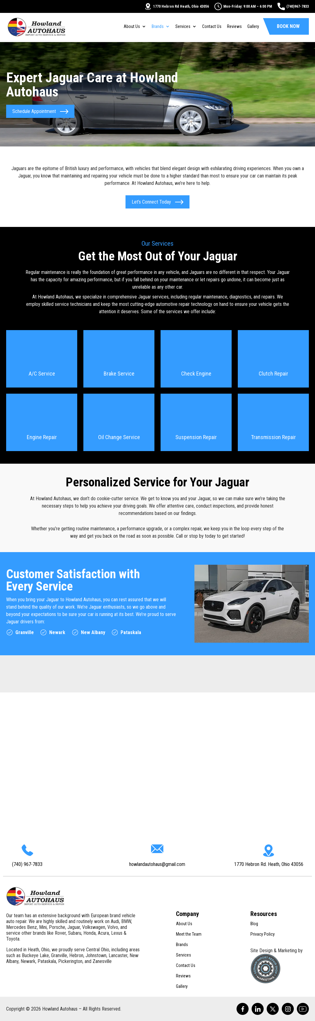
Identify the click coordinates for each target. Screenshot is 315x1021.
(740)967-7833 (293, 6)
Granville (24, 632)
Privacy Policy (262, 934)
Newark (57, 632)
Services (182, 27)
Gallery (253, 27)
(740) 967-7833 (27, 864)
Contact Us (211, 27)
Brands (158, 27)
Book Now (288, 27)
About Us (132, 27)
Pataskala (131, 632)
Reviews (234, 27)
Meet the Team (188, 934)
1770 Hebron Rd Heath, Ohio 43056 (176, 6)
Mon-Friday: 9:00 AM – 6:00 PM (243, 6)
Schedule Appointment (36, 111)
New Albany (93, 632)
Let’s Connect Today (151, 202)
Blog (254, 923)
